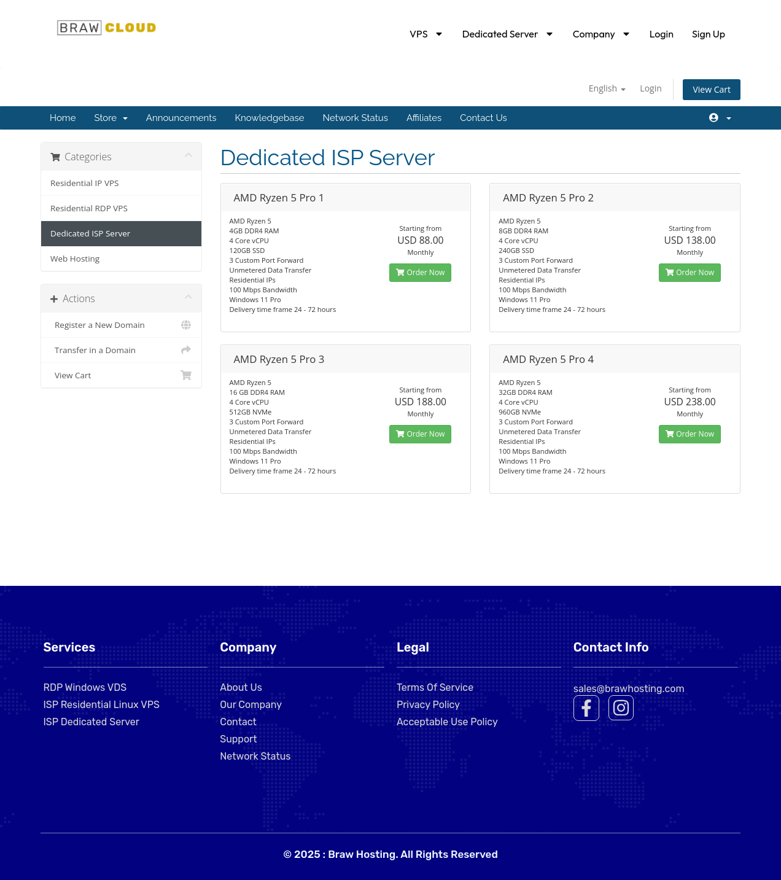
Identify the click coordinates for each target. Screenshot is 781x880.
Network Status (354, 117)
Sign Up (708, 34)
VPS (427, 34)
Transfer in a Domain (121, 350)
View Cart (712, 89)
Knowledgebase (269, 117)
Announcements (181, 117)
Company (602, 34)
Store (110, 117)
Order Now (420, 272)
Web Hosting (74, 258)
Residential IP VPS (84, 183)
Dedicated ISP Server (90, 233)
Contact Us (483, 117)
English (607, 88)
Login (662, 34)
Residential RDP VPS (89, 208)
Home (63, 117)
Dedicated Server (508, 34)
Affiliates (423, 117)
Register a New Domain (121, 324)
